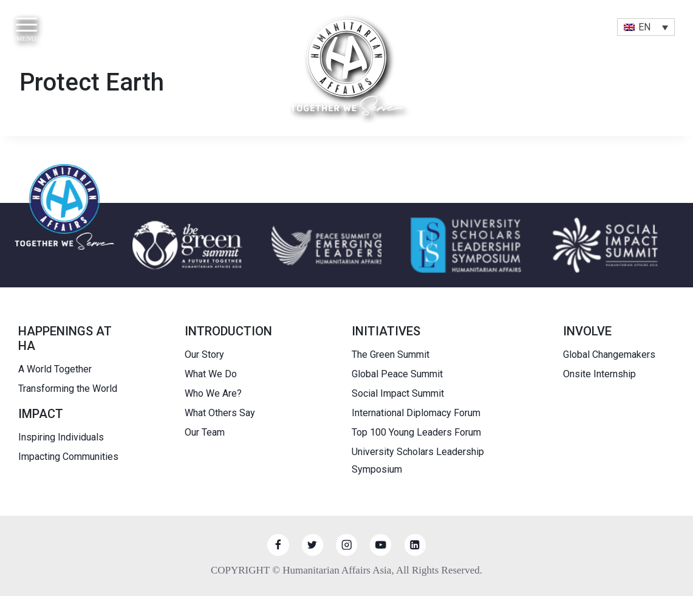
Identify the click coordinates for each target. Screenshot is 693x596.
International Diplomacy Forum (416, 413)
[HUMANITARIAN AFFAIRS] (346, 66)
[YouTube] (380, 544)
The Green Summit (390, 354)
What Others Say (220, 413)
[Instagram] (346, 544)
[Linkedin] (415, 544)
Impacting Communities (68, 456)
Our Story (204, 354)
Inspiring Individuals (61, 437)
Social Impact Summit (398, 393)
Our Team (205, 432)
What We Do (211, 374)
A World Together (55, 369)
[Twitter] (312, 544)
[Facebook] (277, 544)
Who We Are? (213, 393)
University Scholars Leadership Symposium (418, 460)
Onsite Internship (599, 374)
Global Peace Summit (397, 374)
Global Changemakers (609, 354)
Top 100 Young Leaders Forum (416, 432)
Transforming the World (67, 388)
